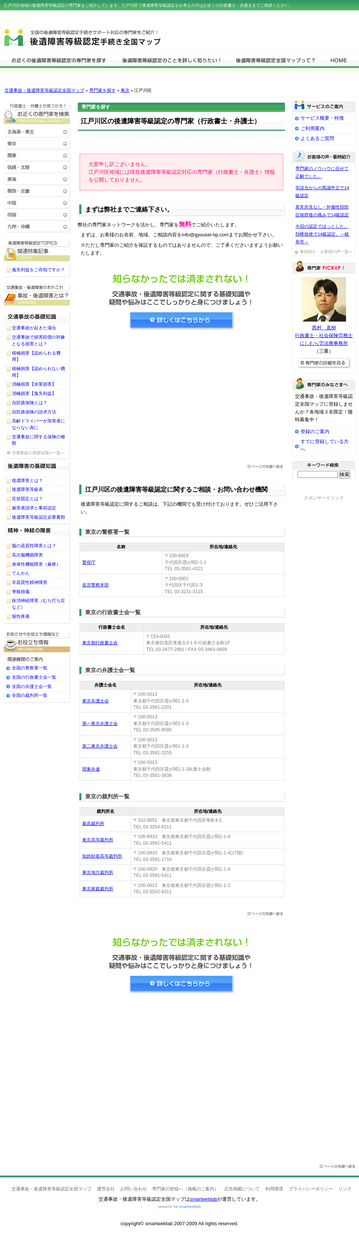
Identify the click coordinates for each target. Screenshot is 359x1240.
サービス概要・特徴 (322, 118)
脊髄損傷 (21, 591)
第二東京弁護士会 (100, 746)
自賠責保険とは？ (29, 402)
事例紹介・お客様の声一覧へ (326, 251)
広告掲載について (242, 1189)
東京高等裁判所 (97, 839)
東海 (37, 178)
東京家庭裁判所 (97, 888)
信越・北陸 (37, 167)
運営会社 (106, 1189)
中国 (37, 202)
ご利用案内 (313, 128)
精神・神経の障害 (37, 533)
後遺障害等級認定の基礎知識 (37, 468)
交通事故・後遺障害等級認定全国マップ (44, 90)
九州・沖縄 (37, 226)
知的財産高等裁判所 (102, 856)
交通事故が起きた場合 (34, 327)
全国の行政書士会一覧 (34, 677)
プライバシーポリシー (311, 1189)
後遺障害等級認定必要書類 (38, 517)
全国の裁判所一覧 (29, 695)
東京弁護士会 (95, 701)
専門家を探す (102, 90)
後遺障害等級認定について (171, 60)
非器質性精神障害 (29, 582)
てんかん (21, 573)
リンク (345, 1189)
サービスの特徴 (275, 60)
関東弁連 (91, 769)
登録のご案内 (315, 431)
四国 (37, 214)
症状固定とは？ (27, 498)
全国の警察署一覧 (29, 668)
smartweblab (203, 1199)
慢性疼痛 (21, 616)
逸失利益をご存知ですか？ (38, 269)
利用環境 (274, 1189)
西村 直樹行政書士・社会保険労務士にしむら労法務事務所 (324, 335)
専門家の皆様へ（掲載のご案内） (185, 1189)
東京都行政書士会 (100, 642)
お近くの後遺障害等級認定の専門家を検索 (37, 113)
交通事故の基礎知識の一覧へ (38, 453)
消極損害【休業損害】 (34, 384)
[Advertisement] (181, 399)
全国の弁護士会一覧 (32, 686)
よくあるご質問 (317, 138)
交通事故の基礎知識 (37, 315)
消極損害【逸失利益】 (34, 393)
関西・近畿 (37, 190)
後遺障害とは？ (27, 480)
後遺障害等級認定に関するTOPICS (37, 250)
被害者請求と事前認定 (34, 508)
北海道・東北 (37, 131)
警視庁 (88, 562)
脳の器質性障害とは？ (34, 545)
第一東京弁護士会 (100, 723)
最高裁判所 (93, 823)
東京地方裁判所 (97, 872)
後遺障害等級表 (27, 489)
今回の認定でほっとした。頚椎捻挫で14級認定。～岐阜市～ (322, 234)
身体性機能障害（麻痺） (36, 564)
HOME (339, 60)
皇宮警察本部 (95, 585)
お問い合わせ (133, 1189)
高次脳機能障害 (27, 555)
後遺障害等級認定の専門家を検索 (59, 60)
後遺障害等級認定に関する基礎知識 (37, 295)
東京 (125, 90)
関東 (37, 155)
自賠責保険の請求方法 (34, 412)
